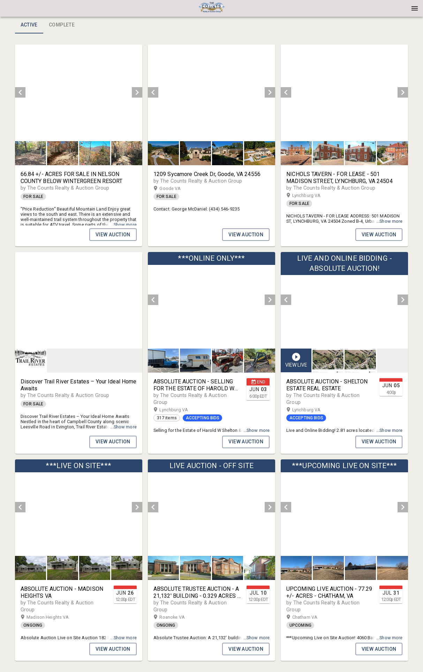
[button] (212, 11)
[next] (137, 92)
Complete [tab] (61, 25)
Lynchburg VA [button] (313, 195)
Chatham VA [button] (311, 617)
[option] (78, 92)
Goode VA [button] (176, 188)
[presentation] (211, 8)
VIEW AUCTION (113, 234)
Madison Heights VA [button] (54, 617)
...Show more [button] (123, 219)
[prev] (20, 92)
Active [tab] (29, 25)
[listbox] (78, 92)
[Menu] (414, 8)
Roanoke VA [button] (178, 617)
